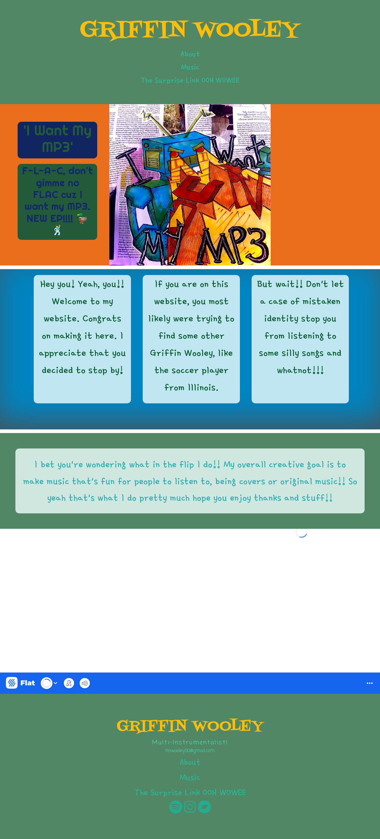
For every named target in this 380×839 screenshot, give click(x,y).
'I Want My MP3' (57, 138)
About (190, 53)
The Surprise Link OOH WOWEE (190, 80)
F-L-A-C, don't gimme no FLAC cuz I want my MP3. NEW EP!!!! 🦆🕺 (57, 200)
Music (190, 66)
